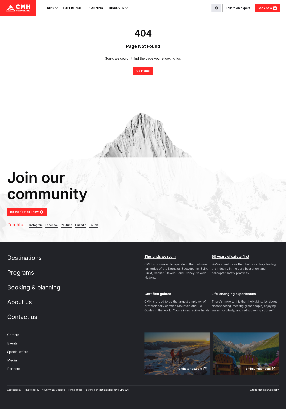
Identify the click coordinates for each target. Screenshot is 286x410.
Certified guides (157, 294)
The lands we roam (159, 256)
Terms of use (69, 391)
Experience (72, 8)
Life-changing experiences (233, 294)
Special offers (17, 352)
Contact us (24, 317)
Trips (51, 8)
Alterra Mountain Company (265, 391)
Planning (96, 8)
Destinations (26, 258)
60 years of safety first (229, 256)
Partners (13, 369)
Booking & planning (36, 287)
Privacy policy (29, 391)
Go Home (142, 70)
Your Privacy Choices (49, 391)
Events (12, 343)
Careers (13, 335)
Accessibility (13, 391)
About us (22, 302)
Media (11, 361)
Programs (23, 272)
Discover (119, 8)
